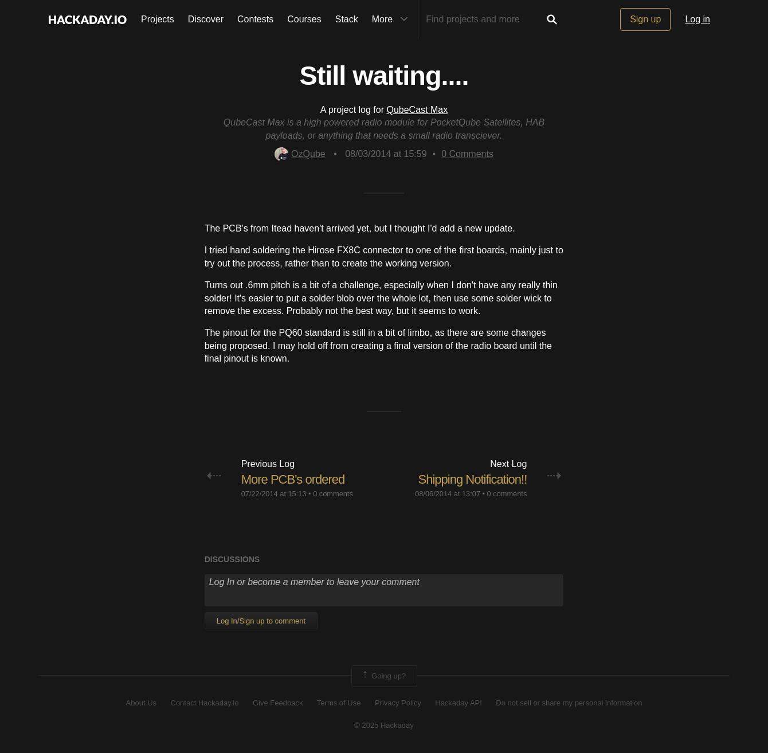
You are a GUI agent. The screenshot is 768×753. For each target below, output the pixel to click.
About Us (141, 703)
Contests (255, 19)
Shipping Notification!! (472, 479)
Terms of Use (339, 703)
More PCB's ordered (293, 479)
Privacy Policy (398, 703)
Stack (346, 19)
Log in (697, 19)
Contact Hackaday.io (205, 703)
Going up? (383, 676)
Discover (206, 19)
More (392, 19)
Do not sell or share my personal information (569, 703)
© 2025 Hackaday (384, 725)
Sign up (645, 19)
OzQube (300, 154)
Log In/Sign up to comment (261, 621)
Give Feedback (278, 703)
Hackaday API (458, 703)
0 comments (333, 493)
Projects (157, 19)
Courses (304, 19)
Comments (467, 154)
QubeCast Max (417, 110)
